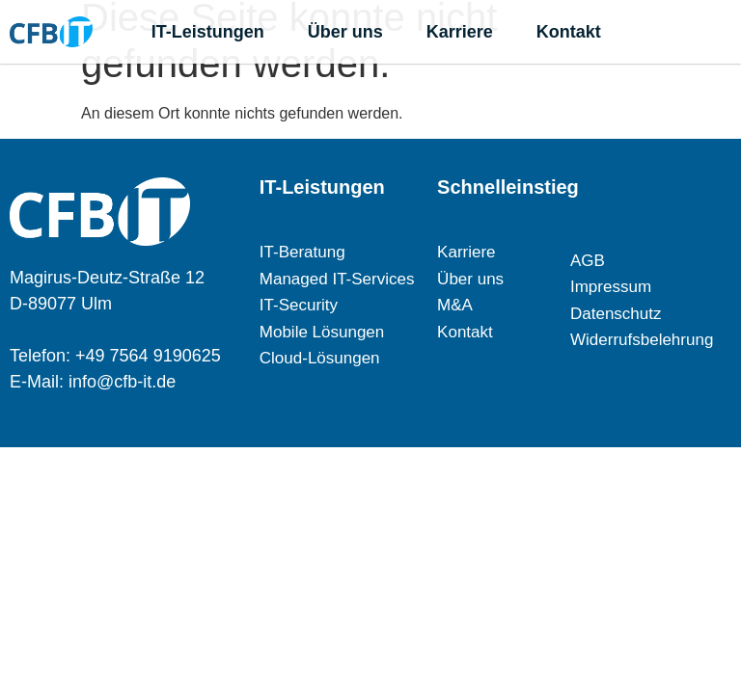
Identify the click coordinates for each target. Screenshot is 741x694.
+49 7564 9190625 (148, 355)
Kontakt (568, 31)
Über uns (345, 31)
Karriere (459, 31)
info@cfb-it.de (122, 381)
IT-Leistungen (207, 31)
